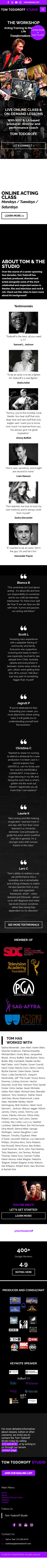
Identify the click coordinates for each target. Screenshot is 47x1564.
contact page (9, 1450)
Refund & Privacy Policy (12, 1497)
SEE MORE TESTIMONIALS (23, 924)
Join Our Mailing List (18, 1473)
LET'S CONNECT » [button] (23, 145)
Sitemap (5, 1500)
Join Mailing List (31, 2)
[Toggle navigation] (43, 9)
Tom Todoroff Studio (16, 1515)
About (4, 1495)
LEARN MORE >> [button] (14, 215)
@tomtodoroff (23, 1230)
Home (4, 1493)
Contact (5, 1502)
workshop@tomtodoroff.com (18, 1543)
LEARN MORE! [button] (23, 1215)
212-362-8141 (9, 1444)
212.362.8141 (22, 1539)
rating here (23, 1272)
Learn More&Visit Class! (38, 32)
